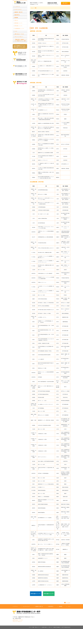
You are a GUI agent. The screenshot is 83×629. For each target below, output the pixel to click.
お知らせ (16, 20)
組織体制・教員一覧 (18, 12)
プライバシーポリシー (19, 36)
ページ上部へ (68, 602)
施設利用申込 (17, 14)
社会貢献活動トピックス (19, 28)
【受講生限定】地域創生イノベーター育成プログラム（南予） (21, 40)
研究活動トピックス (18, 25)
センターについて (18, 9)
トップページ (17, 6)
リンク (16, 31)
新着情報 (16, 17)
